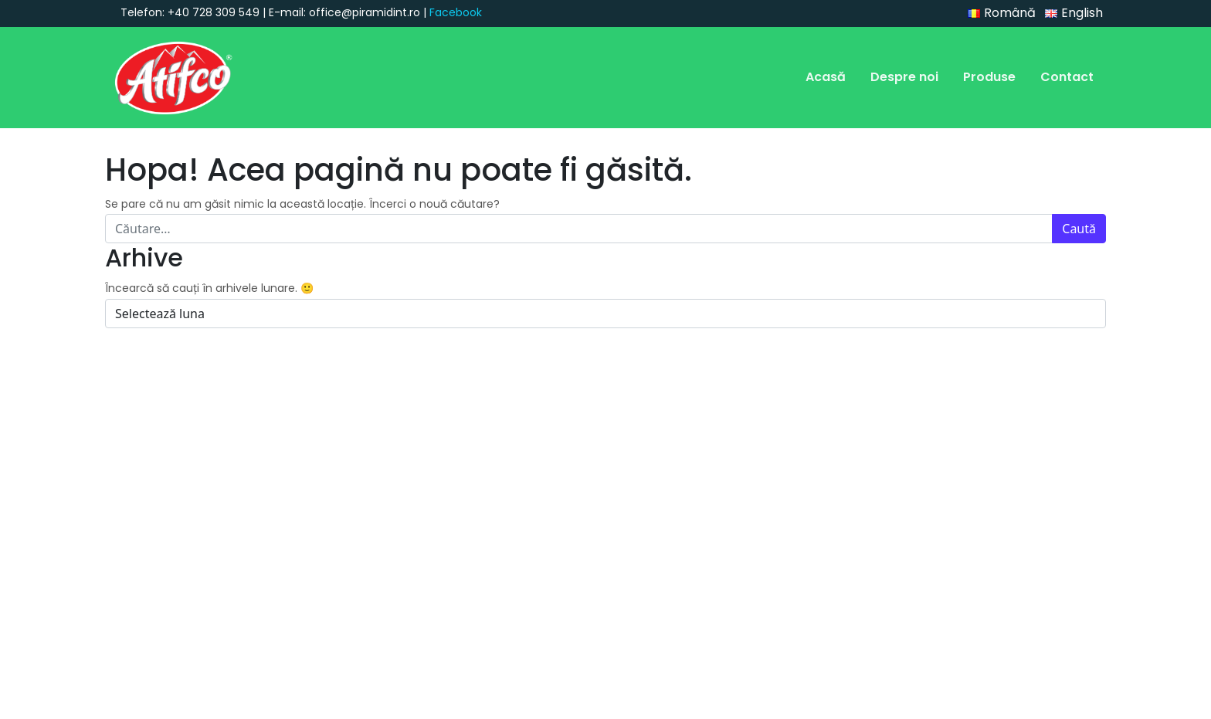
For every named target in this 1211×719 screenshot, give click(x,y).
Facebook (455, 12)
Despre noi (904, 77)
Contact (1067, 77)
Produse (989, 77)
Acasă (826, 77)
